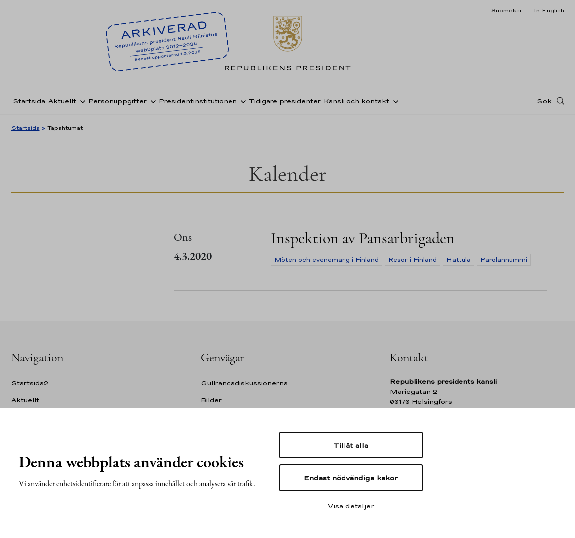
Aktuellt (62, 101)
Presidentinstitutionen (198, 101)
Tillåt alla (350, 445)
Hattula (458, 260)
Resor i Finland (412, 260)
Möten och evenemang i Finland (326, 260)
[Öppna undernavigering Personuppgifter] (151, 101)
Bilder (211, 400)
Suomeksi (506, 10)
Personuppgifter (117, 101)
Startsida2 (29, 383)
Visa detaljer (351, 505)
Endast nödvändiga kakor (351, 477)
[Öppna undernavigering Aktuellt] (80, 101)
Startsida (29, 101)
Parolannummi (503, 260)
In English (549, 10)
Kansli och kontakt (356, 101)
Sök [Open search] (544, 100)
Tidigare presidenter (285, 101)
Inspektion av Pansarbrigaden (363, 238)
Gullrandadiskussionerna (244, 383)
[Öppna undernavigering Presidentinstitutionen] (241, 101)
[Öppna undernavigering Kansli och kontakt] (393, 101)
